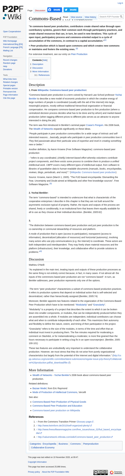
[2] (77, 49)
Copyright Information (37, 462)
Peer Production (79, 54)
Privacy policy (34, 472)
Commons (75, 443)
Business (63, 443)
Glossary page (83, 421)
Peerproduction (91, 443)
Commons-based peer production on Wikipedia (56, 410)
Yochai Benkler (61, 375)
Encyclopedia (49, 443)
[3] (51, 184)
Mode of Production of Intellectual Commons (54, 392)
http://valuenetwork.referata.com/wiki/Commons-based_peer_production (74, 437)
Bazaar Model (39, 388)
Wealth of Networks (43, 129)
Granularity (98, 304)
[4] (41, 251)
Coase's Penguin (94, 125)
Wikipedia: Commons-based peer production (62, 90)
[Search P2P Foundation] (111, 16)
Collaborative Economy (43, 447)
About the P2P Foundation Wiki (55, 472)
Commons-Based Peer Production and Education (57, 405)
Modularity (81, 304)
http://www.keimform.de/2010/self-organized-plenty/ (64, 425)
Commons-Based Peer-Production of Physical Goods (59, 402)
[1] (105, 40)
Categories (35, 443)
